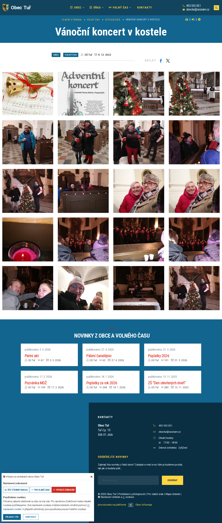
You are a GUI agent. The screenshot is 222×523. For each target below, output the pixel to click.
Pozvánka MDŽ (36, 383)
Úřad (95, 7)
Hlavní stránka (72, 19)
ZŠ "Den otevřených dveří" (167, 383)
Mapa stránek (172, 494)
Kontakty (144, 7)
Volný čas (118, 7)
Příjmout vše (11, 517)
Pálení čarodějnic (99, 355)
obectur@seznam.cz (197, 9)
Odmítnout (30, 517)
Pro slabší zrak (155, 494)
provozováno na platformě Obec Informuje (125, 504)
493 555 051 (193, 6)
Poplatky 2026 (158, 355)
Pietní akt (32, 355)
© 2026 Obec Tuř (107, 494)
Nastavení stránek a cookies (116, 497)
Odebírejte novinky (113, 456)
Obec (76, 7)
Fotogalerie (113, 19)
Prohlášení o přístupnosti (131, 494)
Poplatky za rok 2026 (101, 383)
